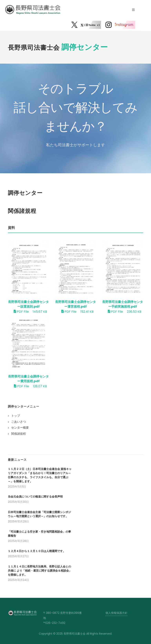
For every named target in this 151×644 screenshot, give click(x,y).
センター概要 (20, 427)
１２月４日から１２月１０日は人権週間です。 (36, 551)
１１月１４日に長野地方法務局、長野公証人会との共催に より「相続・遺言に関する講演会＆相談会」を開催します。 (40, 571)
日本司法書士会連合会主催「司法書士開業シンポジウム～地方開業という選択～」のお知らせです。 (39, 514)
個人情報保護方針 (116, 613)
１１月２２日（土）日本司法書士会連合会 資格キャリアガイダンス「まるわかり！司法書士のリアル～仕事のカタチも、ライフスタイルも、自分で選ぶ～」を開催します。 (40, 475)
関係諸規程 (18, 434)
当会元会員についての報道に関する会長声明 (35, 497)
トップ (15, 416)
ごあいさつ (18, 422)
